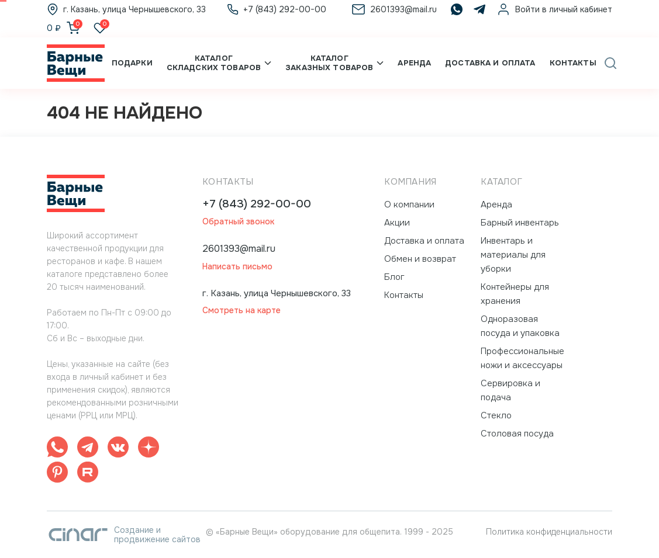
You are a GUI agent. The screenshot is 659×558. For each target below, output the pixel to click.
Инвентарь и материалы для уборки (513, 255)
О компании (409, 204)
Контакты (573, 63)
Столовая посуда (517, 433)
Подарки (132, 63)
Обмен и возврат (420, 259)
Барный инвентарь (520, 222)
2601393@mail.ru (238, 248)
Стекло (496, 415)
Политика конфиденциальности (549, 531)
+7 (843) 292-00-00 (256, 204)
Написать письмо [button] (237, 267)
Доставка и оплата (490, 63)
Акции (397, 222)
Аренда (414, 63)
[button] (610, 63)
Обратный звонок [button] (238, 222)
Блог (394, 277)
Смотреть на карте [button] (241, 311)
